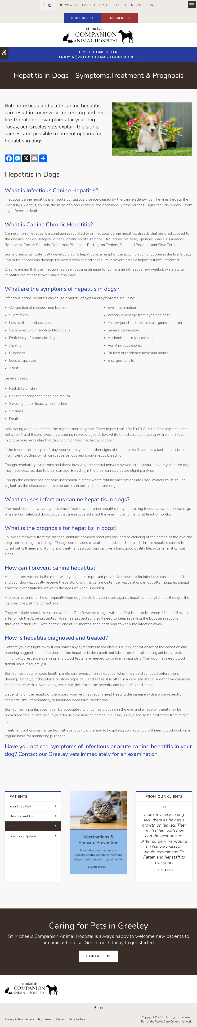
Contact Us (98, 956)
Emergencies (119, 18)
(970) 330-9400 (145, 5)
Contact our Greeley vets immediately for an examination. (91, 754)
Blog (12, 826)
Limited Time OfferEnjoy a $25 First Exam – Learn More (96, 54)
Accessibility (33, 1019)
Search (49, 1019)
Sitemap (61, 1019)
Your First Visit (20, 806)
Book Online (82, 18)
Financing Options (22, 836)
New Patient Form (22, 816)
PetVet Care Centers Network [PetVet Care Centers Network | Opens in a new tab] (173, 1021)
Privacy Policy (14, 1019)
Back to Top (77, 1019)
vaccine (33, 576)
